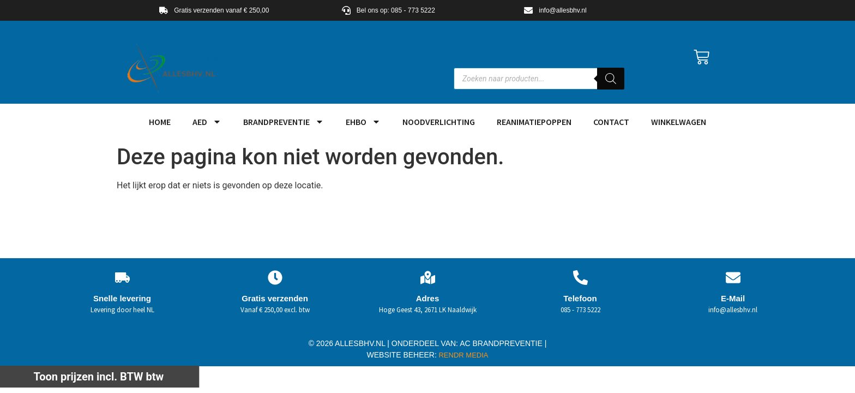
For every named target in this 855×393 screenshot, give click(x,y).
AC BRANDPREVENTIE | (503, 343)
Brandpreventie (283, 122)
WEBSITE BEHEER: (402, 354)
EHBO (363, 122)
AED (206, 122)
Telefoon (580, 298)
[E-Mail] (733, 277)
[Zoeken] (610, 79)
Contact (611, 121)
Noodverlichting (438, 121)
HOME (160, 121)
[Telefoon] (580, 277)
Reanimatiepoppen (534, 121)
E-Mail (733, 298)
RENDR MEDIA (463, 355)
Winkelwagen (678, 121)
